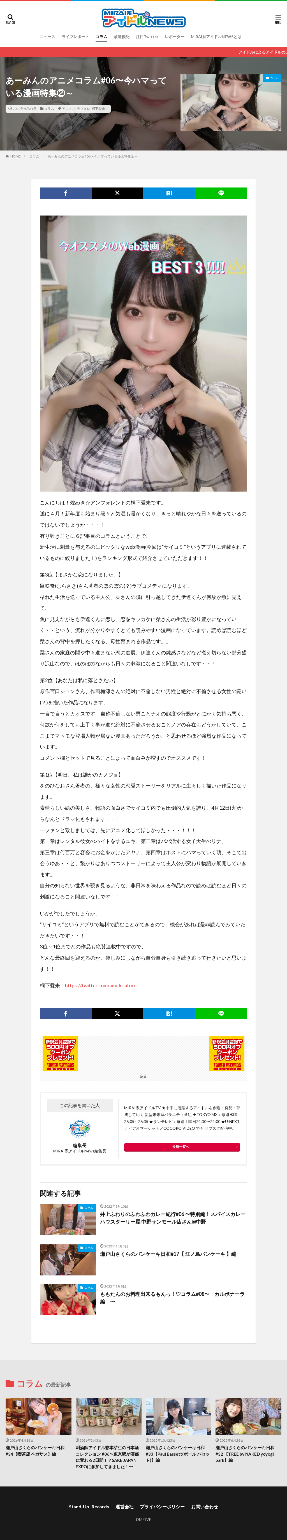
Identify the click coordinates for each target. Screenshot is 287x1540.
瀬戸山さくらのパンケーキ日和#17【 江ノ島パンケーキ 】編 (168, 1254)
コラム (101, 36)
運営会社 (124, 1506)
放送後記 (121, 36)
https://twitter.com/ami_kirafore (100, 985)
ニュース (47, 36)
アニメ (67, 108)
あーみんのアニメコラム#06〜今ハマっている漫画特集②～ (93, 156)
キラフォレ (81, 108)
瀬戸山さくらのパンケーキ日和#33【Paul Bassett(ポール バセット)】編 (178, 1454)
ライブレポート (75, 36)
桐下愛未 (98, 108)
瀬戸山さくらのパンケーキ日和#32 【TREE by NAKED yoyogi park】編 (245, 1454)
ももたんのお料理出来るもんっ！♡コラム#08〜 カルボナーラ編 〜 (172, 1298)
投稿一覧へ (180, 1147)
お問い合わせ (204, 1506)
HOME (15, 156)
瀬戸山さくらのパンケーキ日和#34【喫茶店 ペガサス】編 (35, 1450)
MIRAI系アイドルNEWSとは (216, 36)
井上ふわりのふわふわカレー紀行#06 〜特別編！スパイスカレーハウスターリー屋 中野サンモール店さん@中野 (173, 1218)
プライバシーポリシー (162, 1506)
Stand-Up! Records (89, 1506)
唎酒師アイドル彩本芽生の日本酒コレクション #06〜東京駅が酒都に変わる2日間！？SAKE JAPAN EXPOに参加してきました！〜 (107, 1457)
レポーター (174, 36)
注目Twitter (147, 36)
